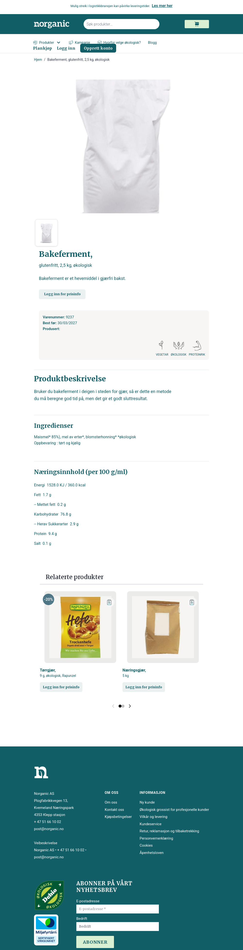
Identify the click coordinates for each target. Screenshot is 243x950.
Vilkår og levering (153, 817)
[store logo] (56, 24)
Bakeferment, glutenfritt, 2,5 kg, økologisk (78, 60)
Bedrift (81, 918)
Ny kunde (147, 802)
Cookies (146, 845)
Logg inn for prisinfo (62, 294)
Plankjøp (42, 48)
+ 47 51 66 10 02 (47, 822)
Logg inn (66, 48)
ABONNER (95, 942)
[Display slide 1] (120, 706)
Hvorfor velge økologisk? (119, 42)
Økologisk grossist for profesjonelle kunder (174, 809)
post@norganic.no (49, 829)
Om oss (111, 802)
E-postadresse (87, 901)
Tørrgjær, (58, 673)
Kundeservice (151, 824)
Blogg (152, 43)
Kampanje (79, 42)
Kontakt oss (114, 809)
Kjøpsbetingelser (118, 817)
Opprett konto (98, 48)
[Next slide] (129, 706)
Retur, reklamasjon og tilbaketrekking (169, 831)
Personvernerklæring (156, 838)
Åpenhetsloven (152, 853)
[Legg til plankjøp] (109, 602)
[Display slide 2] (123, 706)
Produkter (47, 42)
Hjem (38, 60)
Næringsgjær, (134, 673)
